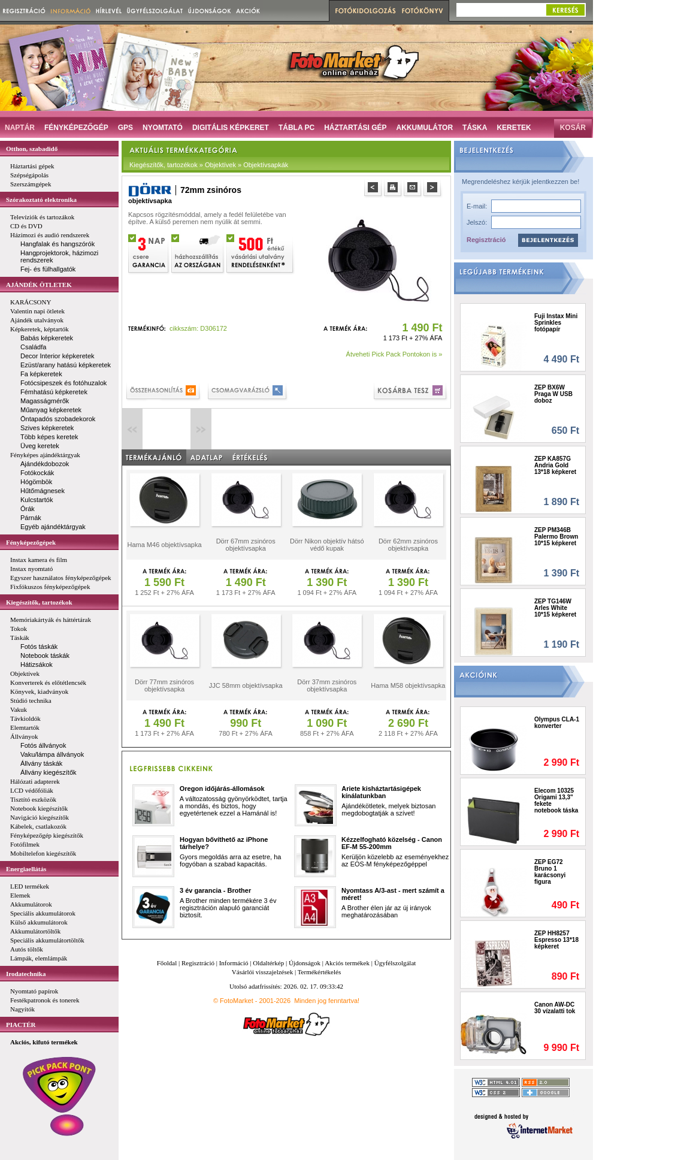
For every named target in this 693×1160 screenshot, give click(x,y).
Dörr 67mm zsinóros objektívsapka (246, 544)
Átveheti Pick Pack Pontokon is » (394, 354)
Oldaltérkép (268, 962)
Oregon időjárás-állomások (222, 788)
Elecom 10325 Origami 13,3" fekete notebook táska (556, 800)
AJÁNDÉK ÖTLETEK (39, 284)
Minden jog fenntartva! (326, 1000)
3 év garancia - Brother (215, 890)
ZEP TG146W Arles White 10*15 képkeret (555, 608)
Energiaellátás (26, 868)
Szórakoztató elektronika (41, 199)
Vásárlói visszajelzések (262, 971)
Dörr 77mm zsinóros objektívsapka (164, 685)
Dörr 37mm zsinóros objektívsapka (326, 685)
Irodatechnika (26, 973)
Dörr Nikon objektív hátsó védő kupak (327, 544)
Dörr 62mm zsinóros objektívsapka (408, 544)
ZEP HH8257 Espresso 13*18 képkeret (556, 940)
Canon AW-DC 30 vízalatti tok (554, 1007)
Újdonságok (304, 962)
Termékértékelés (319, 971)
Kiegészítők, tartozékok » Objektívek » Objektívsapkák (208, 164)
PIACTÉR (21, 1024)
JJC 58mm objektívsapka (246, 685)
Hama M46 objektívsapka (164, 544)
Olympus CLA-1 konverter (556, 722)
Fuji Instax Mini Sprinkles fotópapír (555, 323)
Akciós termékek (347, 962)
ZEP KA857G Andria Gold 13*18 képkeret (555, 465)
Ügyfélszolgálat (395, 962)
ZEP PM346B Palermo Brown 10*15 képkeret (556, 536)
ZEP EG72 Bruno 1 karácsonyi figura (549, 872)
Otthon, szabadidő (32, 148)
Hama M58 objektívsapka (408, 685)
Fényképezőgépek (31, 542)
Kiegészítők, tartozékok (39, 602)
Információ (234, 962)
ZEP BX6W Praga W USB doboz (553, 394)
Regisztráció (486, 239)
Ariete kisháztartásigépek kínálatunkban (381, 792)
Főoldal (167, 962)
